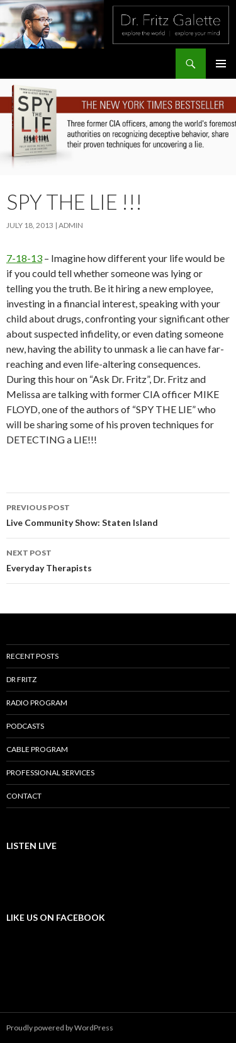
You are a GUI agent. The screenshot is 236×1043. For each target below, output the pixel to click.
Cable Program (37, 749)
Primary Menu (221, 63)
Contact (24, 796)
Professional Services (50, 772)
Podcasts (25, 726)
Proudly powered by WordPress (59, 1027)
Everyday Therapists (118, 559)
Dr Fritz (21, 679)
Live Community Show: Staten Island (118, 514)
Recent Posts (32, 656)
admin (71, 225)
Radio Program (36, 702)
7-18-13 (24, 258)
